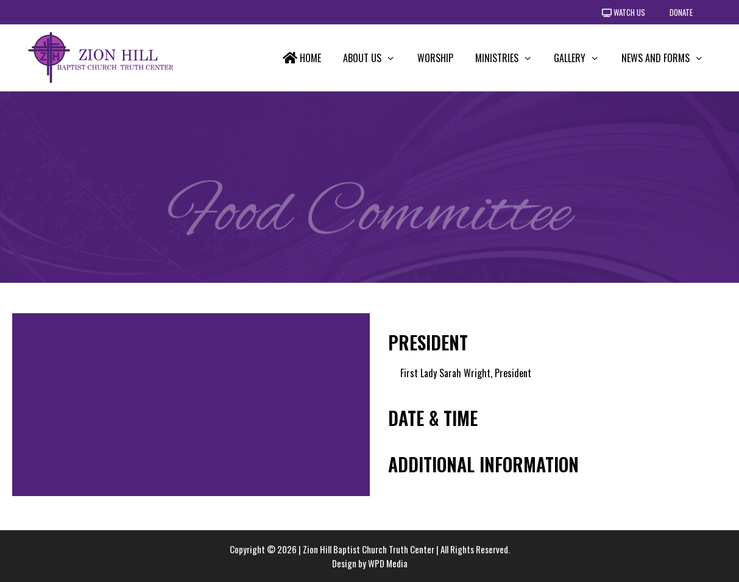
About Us (374, 57)
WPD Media (388, 563)
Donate (681, 12)
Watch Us (623, 12)
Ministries (509, 57)
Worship (435, 58)
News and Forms (668, 57)
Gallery (582, 57)
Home (302, 58)
